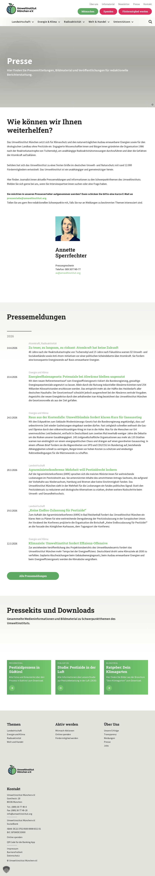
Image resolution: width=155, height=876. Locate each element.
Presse (136, 4)
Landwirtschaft (21, 21)
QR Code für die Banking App (21, 842)
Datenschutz (13, 855)
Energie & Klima (47, 21)
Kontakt (147, 4)
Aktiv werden (66, 724)
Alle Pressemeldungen (33, 576)
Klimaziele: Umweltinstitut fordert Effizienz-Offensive (69, 543)
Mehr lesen (29, 662)
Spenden (108, 11)
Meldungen (109, 738)
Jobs (106, 745)
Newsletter (124, 4)
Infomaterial (108, 4)
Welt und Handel (15, 742)
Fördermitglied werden (135, 11)
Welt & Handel (97, 21)
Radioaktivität (72, 21)
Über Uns (111, 724)
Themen (14, 724)
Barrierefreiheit (15, 852)
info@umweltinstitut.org (19, 813)
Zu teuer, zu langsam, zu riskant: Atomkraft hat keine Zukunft (73, 347)
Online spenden (63, 734)
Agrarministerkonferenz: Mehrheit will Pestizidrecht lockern (73, 470)
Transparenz (110, 734)
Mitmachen (88, 11)
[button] (6, 869)
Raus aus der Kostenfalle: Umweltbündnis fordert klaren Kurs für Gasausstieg (85, 417)
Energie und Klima (16, 734)
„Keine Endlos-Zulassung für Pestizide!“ (57, 510)
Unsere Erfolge (111, 730)
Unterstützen (122, 21)
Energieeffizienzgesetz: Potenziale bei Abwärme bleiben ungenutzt (77, 376)
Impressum (12, 848)
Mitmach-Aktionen (64, 730)
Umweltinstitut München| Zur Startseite (21, 8)
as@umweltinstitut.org (68, 273)
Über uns (94, 4)
